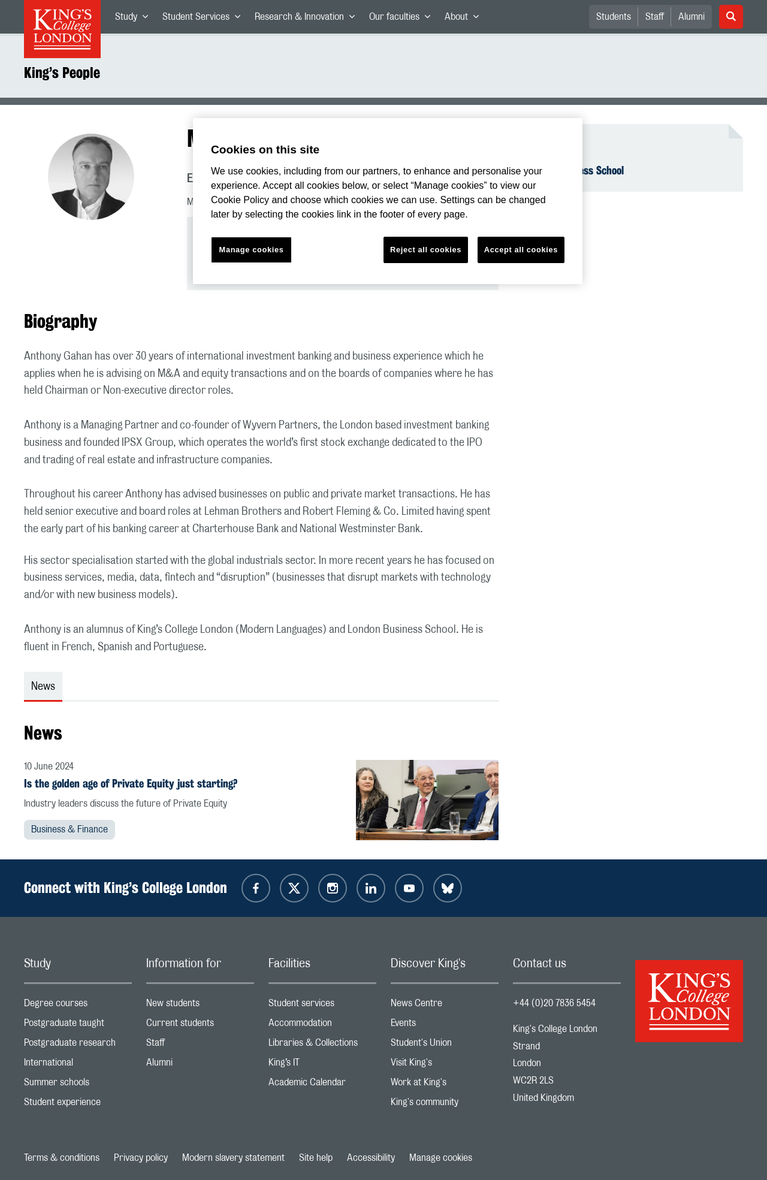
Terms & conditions (61, 1158)
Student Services (204, 19)
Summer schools (78, 1085)
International (78, 1065)
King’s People (62, 72)
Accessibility (371, 1158)
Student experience (78, 1104)
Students (613, 17)
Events (445, 1025)
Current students (200, 1025)
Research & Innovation (308, 19)
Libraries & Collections (322, 1045)
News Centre (445, 1005)
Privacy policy (141, 1158)
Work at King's (445, 1085)
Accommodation (322, 1025)
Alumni (691, 17)
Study (135, 19)
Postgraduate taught (78, 1025)
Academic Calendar (322, 1085)
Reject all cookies (425, 249)
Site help (316, 1158)
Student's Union (445, 1045)
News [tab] (43, 686)
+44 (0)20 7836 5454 (554, 1003)
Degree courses (78, 1005)
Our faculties (403, 19)
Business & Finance (69, 829)
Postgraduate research (78, 1045)
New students (200, 1005)
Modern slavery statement (233, 1158)
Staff (654, 17)
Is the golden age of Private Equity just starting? (130, 783)
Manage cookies (440, 1158)
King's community (445, 1104)
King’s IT (322, 1065)
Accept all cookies (521, 249)
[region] (387, 201)
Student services (322, 1005)
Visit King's (445, 1065)
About (465, 19)
